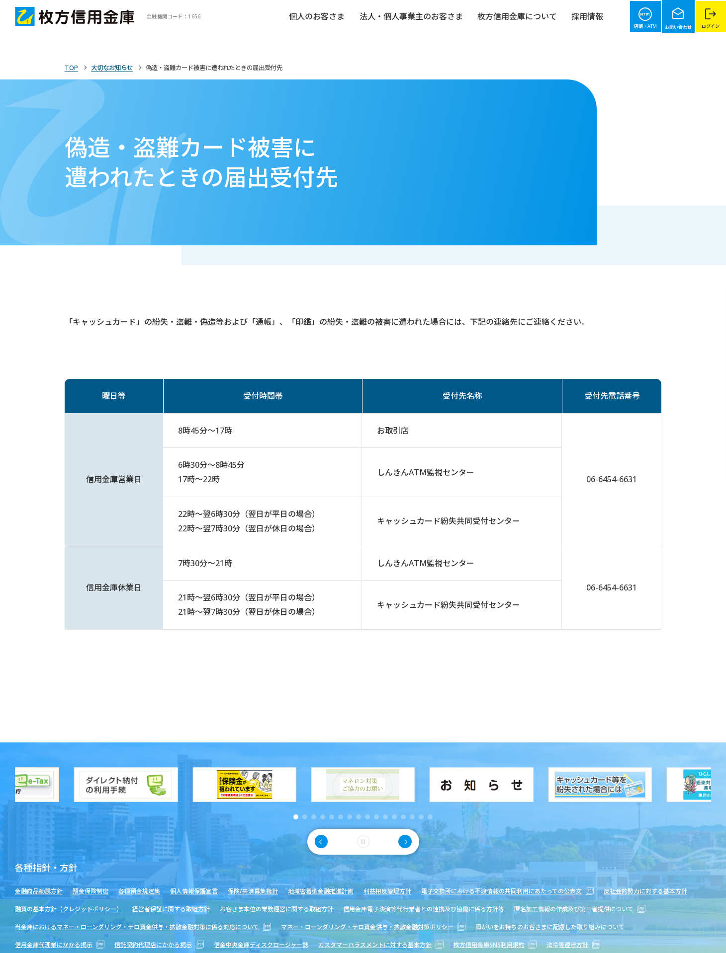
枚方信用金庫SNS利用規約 (495, 945)
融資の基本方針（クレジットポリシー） (68, 909)
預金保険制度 (90, 891)
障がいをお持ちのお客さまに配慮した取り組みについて (550, 927)
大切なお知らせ (116, 67)
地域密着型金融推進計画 (321, 891)
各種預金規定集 (139, 891)
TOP (72, 67)
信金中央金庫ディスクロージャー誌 (261, 945)
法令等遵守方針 (573, 945)
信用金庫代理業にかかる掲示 (59, 945)
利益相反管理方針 (387, 891)
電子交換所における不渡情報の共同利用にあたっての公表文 (507, 891)
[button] (295, 816)
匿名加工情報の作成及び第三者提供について (579, 909)
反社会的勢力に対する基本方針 (645, 891)
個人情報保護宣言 (194, 891)
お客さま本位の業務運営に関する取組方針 (276, 909)
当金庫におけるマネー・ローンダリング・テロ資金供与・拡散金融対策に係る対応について (143, 927)
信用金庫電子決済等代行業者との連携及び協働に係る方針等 (423, 909)
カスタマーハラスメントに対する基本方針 (381, 945)
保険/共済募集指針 (253, 891)
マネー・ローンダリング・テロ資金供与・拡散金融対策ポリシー (373, 927)
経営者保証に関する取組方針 (171, 909)
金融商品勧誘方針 (39, 891)
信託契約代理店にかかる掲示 (159, 945)
